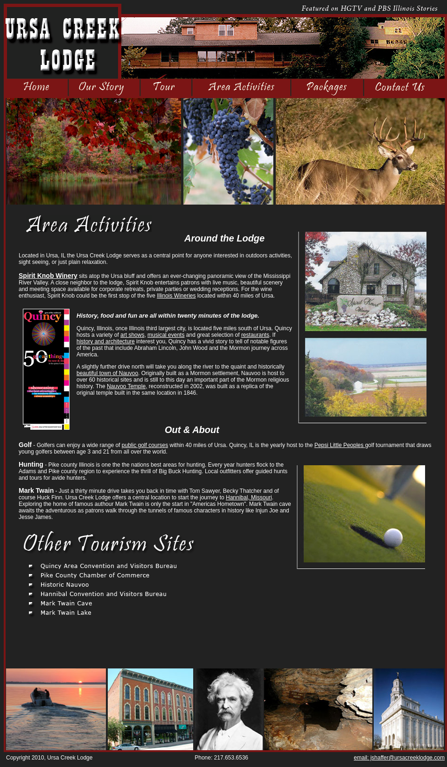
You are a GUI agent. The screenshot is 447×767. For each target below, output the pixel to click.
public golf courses (145, 445)
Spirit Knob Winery (48, 275)
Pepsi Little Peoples (339, 445)
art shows (132, 335)
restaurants (255, 335)
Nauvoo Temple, (127, 386)
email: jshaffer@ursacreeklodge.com (399, 757)
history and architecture (106, 341)
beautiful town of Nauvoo (107, 373)
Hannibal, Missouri (249, 497)
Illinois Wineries (176, 295)
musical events (165, 335)
